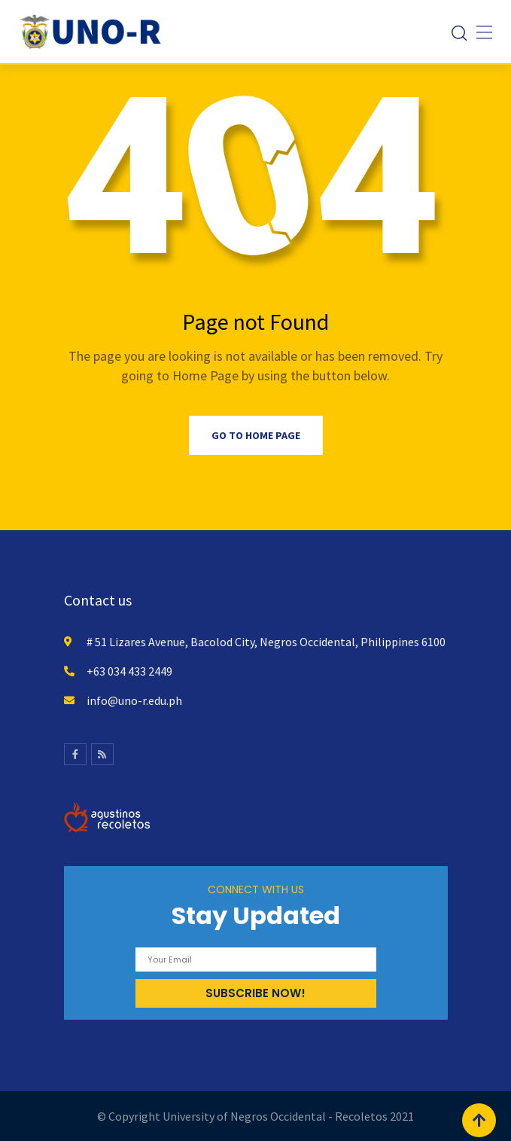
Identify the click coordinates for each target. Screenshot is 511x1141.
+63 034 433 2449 (129, 671)
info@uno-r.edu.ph (134, 700)
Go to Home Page (255, 435)
